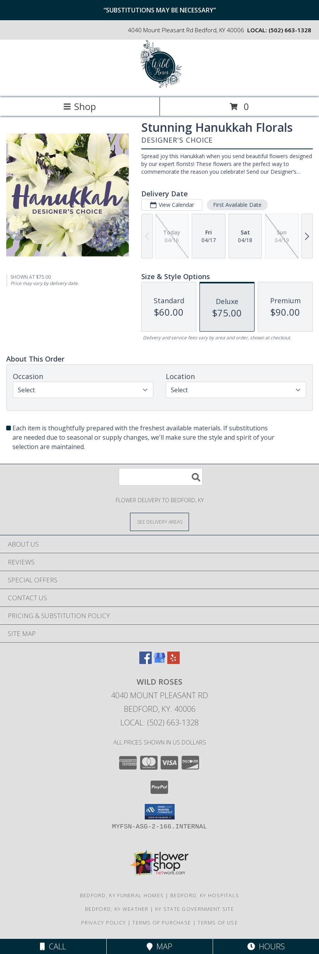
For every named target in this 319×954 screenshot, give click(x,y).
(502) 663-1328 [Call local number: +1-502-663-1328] (290, 30)
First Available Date (237, 204)
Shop (79, 106)
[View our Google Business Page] (159, 661)
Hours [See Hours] (266, 946)
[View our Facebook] (145, 661)
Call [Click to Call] (53, 946)
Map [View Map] (159, 946)
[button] (160, 811)
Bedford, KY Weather (117, 908)
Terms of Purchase (161, 922)
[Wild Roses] (159, 86)
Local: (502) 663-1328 (159, 722)
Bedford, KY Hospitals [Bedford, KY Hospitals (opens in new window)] (204, 895)
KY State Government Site (194, 908)
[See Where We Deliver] (159, 521)
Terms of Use (218, 922)
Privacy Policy (103, 922)
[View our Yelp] (173, 661)
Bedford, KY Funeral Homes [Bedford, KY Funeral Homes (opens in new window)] (122, 895)
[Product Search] (161, 477)
